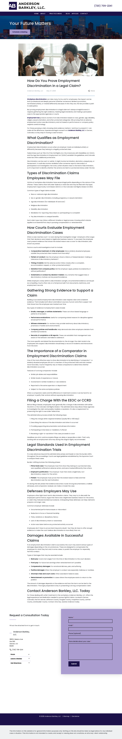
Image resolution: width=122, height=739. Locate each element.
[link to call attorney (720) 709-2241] (103, 6)
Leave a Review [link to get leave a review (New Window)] (20, 659)
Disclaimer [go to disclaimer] (75, 716)
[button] (46, 14)
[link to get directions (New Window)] (20, 642)
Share (91, 91)
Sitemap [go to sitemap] (66, 716)
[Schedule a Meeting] (20, 32)
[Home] (36, 14)
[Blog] (68, 14)
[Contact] (84, 14)
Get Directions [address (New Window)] (20, 663)
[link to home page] (26, 6)
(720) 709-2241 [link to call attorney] (16, 650)
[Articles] (75, 14)
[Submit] (74, 663)
